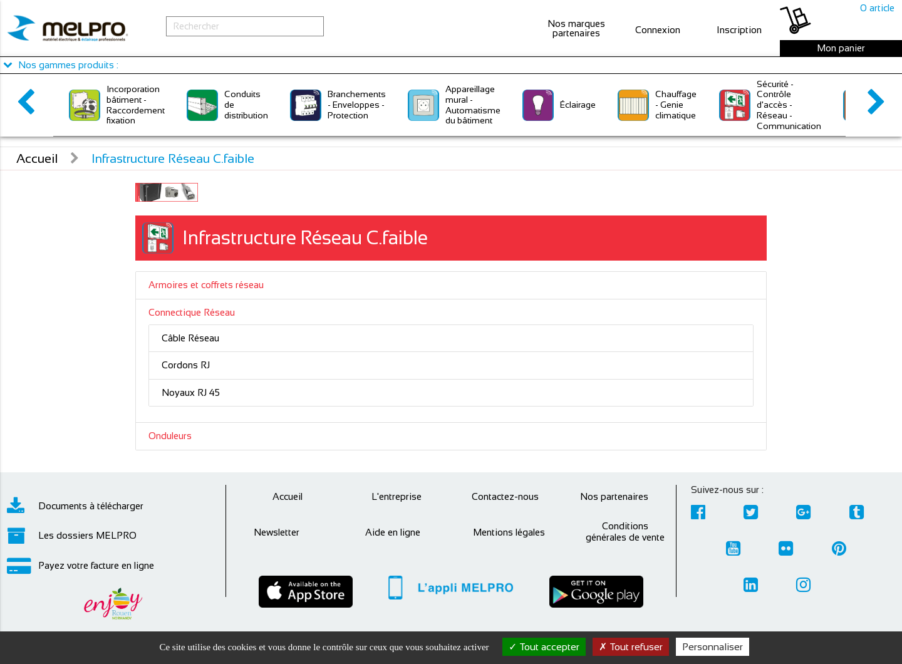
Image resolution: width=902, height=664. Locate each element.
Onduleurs (170, 435)
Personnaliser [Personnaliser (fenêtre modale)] (712, 646)
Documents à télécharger (75, 506)
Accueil (37, 158)
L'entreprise (396, 496)
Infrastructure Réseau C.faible (172, 158)
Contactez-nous (505, 496)
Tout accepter (544, 646)
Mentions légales (509, 532)
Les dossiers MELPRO (72, 535)
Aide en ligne (392, 532)
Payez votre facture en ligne (80, 565)
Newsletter (276, 532)
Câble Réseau (190, 338)
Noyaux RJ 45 (191, 392)
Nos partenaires (614, 496)
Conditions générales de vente (625, 531)
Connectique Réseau (191, 312)
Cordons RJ (186, 365)
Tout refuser (631, 646)
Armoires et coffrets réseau (206, 284)
